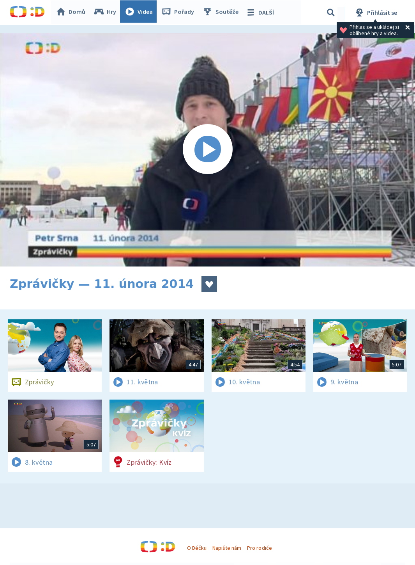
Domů (72, 12)
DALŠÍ (261, 12)
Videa (140, 12)
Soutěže (222, 12)
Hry (106, 12)
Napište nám (226, 547)
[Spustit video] (207, 150)
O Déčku (197, 547)
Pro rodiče (259, 547)
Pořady (179, 12)
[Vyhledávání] (331, 12)
